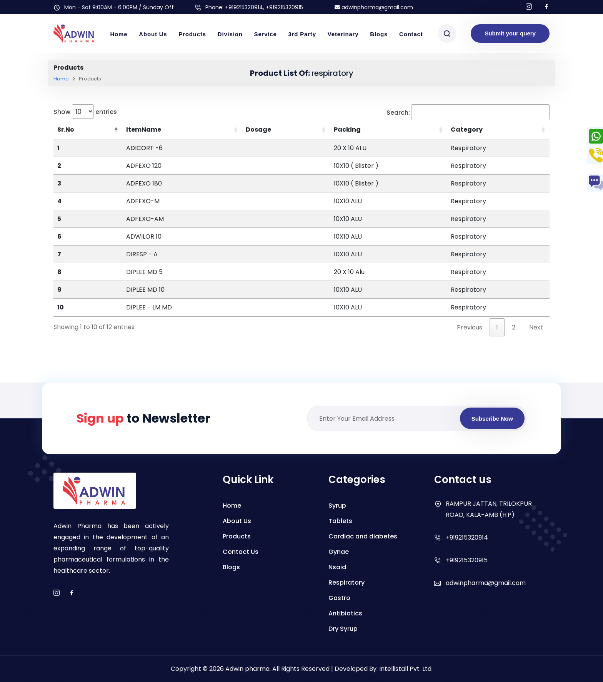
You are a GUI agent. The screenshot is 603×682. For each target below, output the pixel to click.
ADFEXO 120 (144, 165)
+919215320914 (244, 7)
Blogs (379, 34)
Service (265, 34)
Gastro (339, 597)
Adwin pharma (247, 668)
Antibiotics (345, 613)
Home (118, 34)
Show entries (85, 111)
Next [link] (536, 327)
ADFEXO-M (143, 201)
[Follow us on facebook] (546, 7)
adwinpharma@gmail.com (374, 7)
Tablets (340, 521)
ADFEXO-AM (145, 218)
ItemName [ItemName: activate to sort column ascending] (143, 129)
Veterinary (343, 34)
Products (192, 34)
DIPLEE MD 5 (144, 271)
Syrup (337, 505)
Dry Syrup (343, 628)
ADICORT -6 (144, 148)
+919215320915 (467, 560)
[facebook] (72, 593)
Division (230, 34)
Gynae (338, 551)
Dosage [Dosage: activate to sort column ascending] (258, 129)
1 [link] (497, 327)
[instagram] (56, 593)
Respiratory (346, 582)
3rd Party (302, 34)
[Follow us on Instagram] (529, 7)
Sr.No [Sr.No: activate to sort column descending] (65, 129)
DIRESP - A (142, 254)
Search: (468, 112)
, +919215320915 (283, 7)
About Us (153, 34)
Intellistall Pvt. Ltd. (406, 668)
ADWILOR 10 (144, 236)
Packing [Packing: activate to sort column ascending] (347, 129)
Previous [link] (469, 327)
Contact (411, 34)
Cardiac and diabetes (362, 536)
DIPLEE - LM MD (149, 307)
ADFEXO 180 (144, 183)
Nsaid (337, 567)
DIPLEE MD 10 (145, 289)
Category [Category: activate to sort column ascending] (467, 129)
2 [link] (513, 327)
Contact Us (240, 551)
